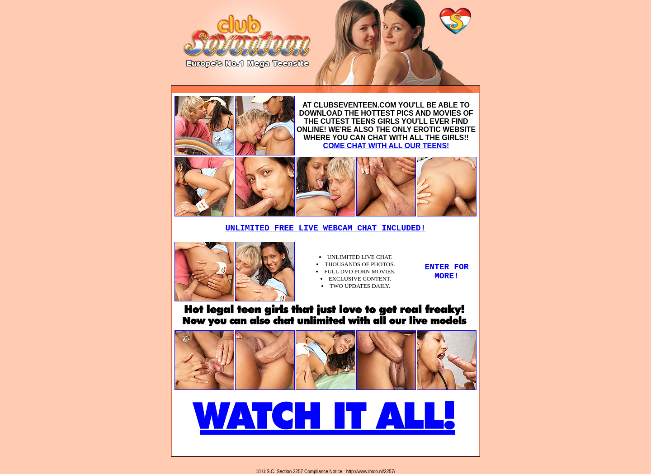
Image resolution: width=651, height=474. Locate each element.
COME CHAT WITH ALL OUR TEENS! (386, 146)
